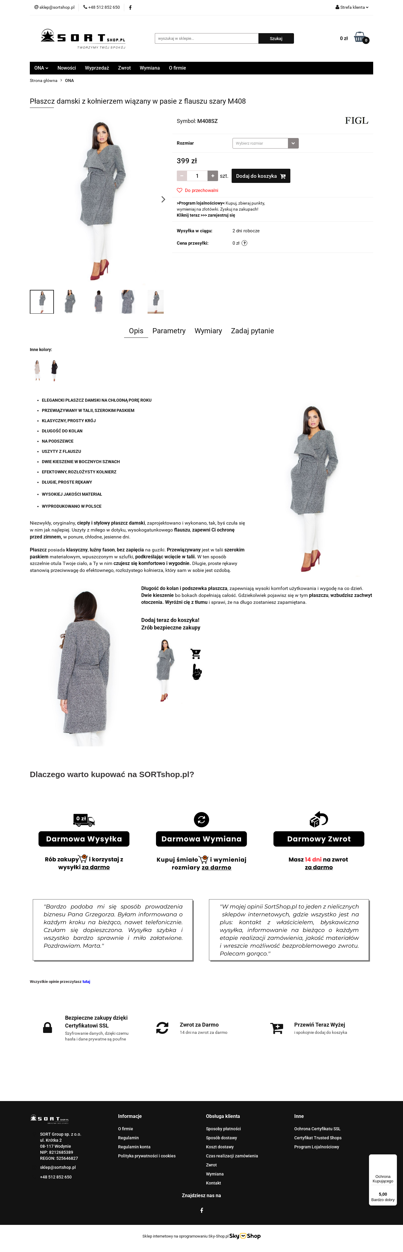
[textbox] (260, 143)
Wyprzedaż (97, 68)
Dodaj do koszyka (261, 176)
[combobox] (266, 143)
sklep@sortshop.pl (58, 1167)
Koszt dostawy (220, 1146)
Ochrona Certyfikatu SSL (317, 1128)
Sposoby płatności (223, 1128)
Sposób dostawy (221, 1137)
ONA (41, 68)
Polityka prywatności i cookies (147, 1155)
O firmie (177, 68)
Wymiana (150, 68)
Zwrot (124, 68)
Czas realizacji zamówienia (232, 1155)
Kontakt (213, 1183)
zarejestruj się (221, 215)
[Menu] (393, 1158)
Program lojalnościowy (201, 203)
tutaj (86, 981)
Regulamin (128, 1137)
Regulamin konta (134, 1146)
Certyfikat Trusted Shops (318, 1137)
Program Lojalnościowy (316, 1146)
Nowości (67, 68)
